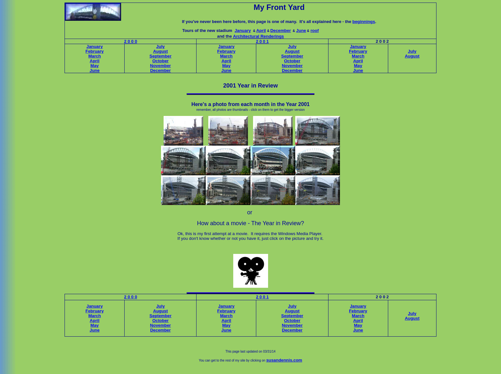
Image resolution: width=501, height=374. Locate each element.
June (301, 30)
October (160, 60)
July (160, 46)
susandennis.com (284, 360)
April (261, 30)
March (94, 56)
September (161, 56)
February (95, 51)
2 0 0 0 (130, 41)
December (280, 30)
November (160, 65)
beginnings (363, 21)
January (243, 30)
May (94, 65)
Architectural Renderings (258, 36)
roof (315, 30)
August (160, 51)
